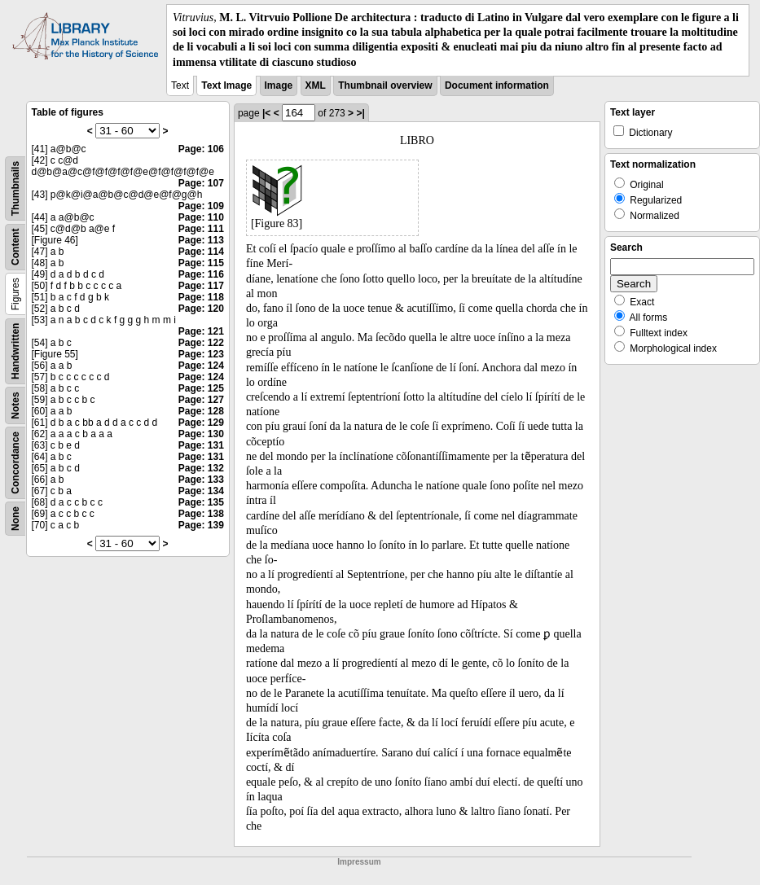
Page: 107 (201, 183)
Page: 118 (201, 297)
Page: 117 (201, 285)
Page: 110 (201, 217)
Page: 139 (201, 525)
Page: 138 (201, 513)
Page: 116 (201, 274)
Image (279, 85)
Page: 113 (201, 240)
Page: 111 (201, 228)
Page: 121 (201, 331)
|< (266, 113)
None (15, 518)
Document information (497, 85)
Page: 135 (201, 502)
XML (315, 85)
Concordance (15, 463)
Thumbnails (15, 188)
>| (360, 113)
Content (15, 246)
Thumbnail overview (385, 85)
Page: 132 (201, 468)
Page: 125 (201, 388)
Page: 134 (201, 491)
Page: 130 (201, 434)
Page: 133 (201, 479)
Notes (15, 405)
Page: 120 (201, 308)
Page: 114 (201, 251)
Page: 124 (201, 365)
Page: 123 (201, 354)
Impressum (358, 861)
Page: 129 (201, 422)
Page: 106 (201, 149)
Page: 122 (201, 342)
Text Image (226, 85)
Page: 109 (201, 206)
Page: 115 (201, 263)
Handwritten (15, 350)
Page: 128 (201, 411)
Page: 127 (201, 399)
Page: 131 (201, 445)
